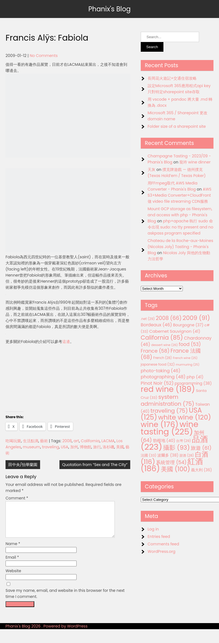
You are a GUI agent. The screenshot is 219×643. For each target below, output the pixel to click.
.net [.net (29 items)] (148, 318)
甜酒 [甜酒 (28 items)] (186, 455)
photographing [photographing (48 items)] (163, 377)
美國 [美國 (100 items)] (175, 469)
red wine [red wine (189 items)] (168, 389)
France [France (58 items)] (155, 350)
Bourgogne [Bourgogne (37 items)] (188, 325)
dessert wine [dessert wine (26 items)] (164, 345)
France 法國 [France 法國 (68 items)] (171, 354)
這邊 (66, 341)
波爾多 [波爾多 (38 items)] (167, 455)
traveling (50, 447)
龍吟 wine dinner (195, 162)
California (90, 441)
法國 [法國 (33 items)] (149, 455)
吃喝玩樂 (13, 441)
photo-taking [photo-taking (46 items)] (160, 371)
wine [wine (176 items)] (160, 424)
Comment (17, 498)
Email (12, 564)
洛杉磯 (108, 447)
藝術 (44, 441)
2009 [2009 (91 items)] (196, 318)
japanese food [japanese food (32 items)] (158, 364)
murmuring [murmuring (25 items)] (187, 365)
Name (13, 550)
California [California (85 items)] (162, 338)
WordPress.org (162, 551)
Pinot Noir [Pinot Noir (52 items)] (157, 383)
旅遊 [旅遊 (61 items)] (201, 447)
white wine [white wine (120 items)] (184, 417)
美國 (120, 447)
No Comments (44, 55)
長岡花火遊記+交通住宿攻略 (172, 78)
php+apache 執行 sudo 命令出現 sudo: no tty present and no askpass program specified (180, 227)
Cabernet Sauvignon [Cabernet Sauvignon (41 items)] (174, 331)
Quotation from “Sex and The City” (94, 464)
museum (31, 447)
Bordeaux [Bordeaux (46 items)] (156, 325)
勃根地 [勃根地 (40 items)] (164, 440)
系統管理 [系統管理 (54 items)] (171, 462)
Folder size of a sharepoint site (177, 126)
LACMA (108, 441)
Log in (153, 529)
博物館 (85, 447)
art (76, 441)
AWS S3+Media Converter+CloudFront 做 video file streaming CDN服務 (180, 195)
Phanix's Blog (109, 9)
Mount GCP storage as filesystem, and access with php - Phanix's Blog (180, 215)
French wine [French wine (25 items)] (185, 358)
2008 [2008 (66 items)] (168, 318)
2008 (67, 441)
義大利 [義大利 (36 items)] (201, 470)
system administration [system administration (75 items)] (167, 400)
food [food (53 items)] (190, 344)
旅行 (97, 447)
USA (64, 447)
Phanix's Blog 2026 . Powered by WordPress (47, 633)
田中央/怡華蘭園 (22, 464)
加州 (74, 447)
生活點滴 (30, 441)
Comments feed (163, 544)
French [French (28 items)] (162, 358)
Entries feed (159, 536)
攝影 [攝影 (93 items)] (176, 447)
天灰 (151, 169)
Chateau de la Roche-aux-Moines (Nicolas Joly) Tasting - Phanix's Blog (180, 247)
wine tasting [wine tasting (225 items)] (170, 427)
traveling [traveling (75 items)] (169, 411)
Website (13, 577)
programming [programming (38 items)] (193, 383)
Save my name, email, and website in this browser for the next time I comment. (65, 600)
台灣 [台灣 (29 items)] (183, 440)
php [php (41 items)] (195, 377)
